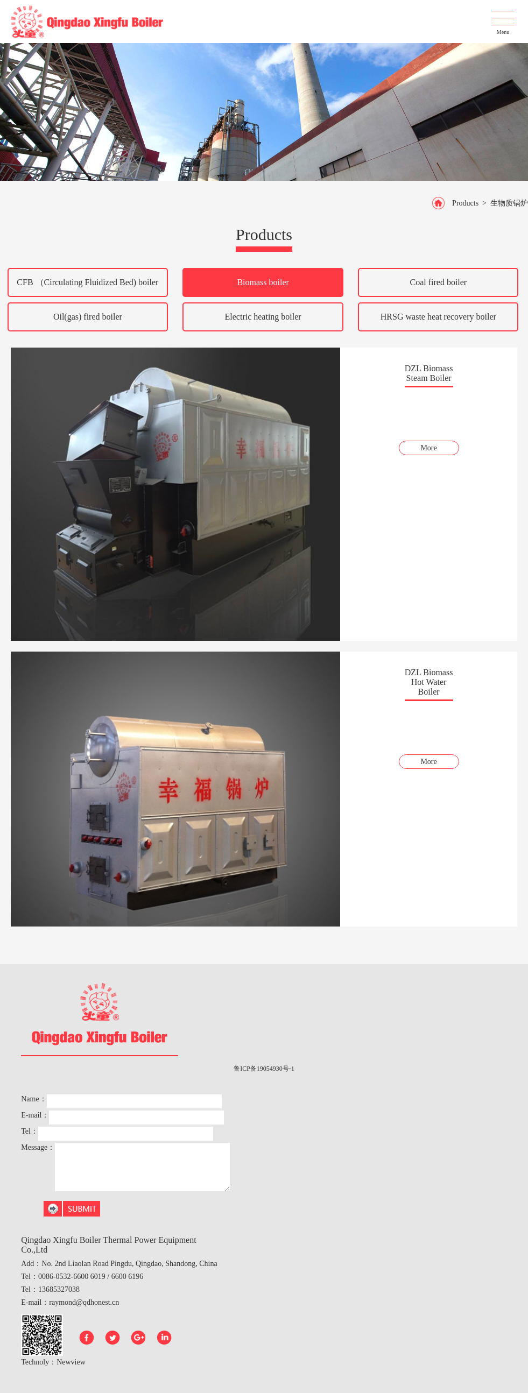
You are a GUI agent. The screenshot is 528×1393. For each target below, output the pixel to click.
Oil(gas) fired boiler (87, 316)
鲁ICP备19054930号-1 (264, 1068)
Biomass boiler (262, 282)
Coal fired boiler (438, 282)
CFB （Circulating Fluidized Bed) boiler (87, 282)
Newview (71, 1362)
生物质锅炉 (509, 203)
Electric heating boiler (263, 316)
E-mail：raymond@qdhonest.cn (70, 1302)
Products (465, 203)
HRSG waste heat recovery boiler (438, 316)
